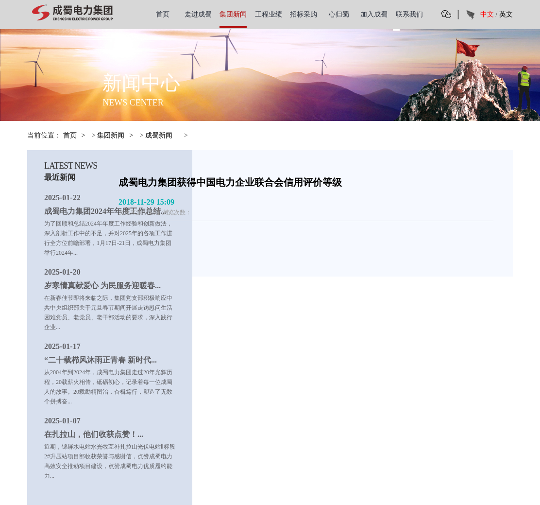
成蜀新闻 (158, 135)
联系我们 (409, 14)
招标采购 (303, 14)
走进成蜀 (198, 14)
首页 (162, 14)
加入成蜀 (374, 14)
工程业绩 (268, 14)
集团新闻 (233, 14)
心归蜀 (339, 14)
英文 (506, 14)
